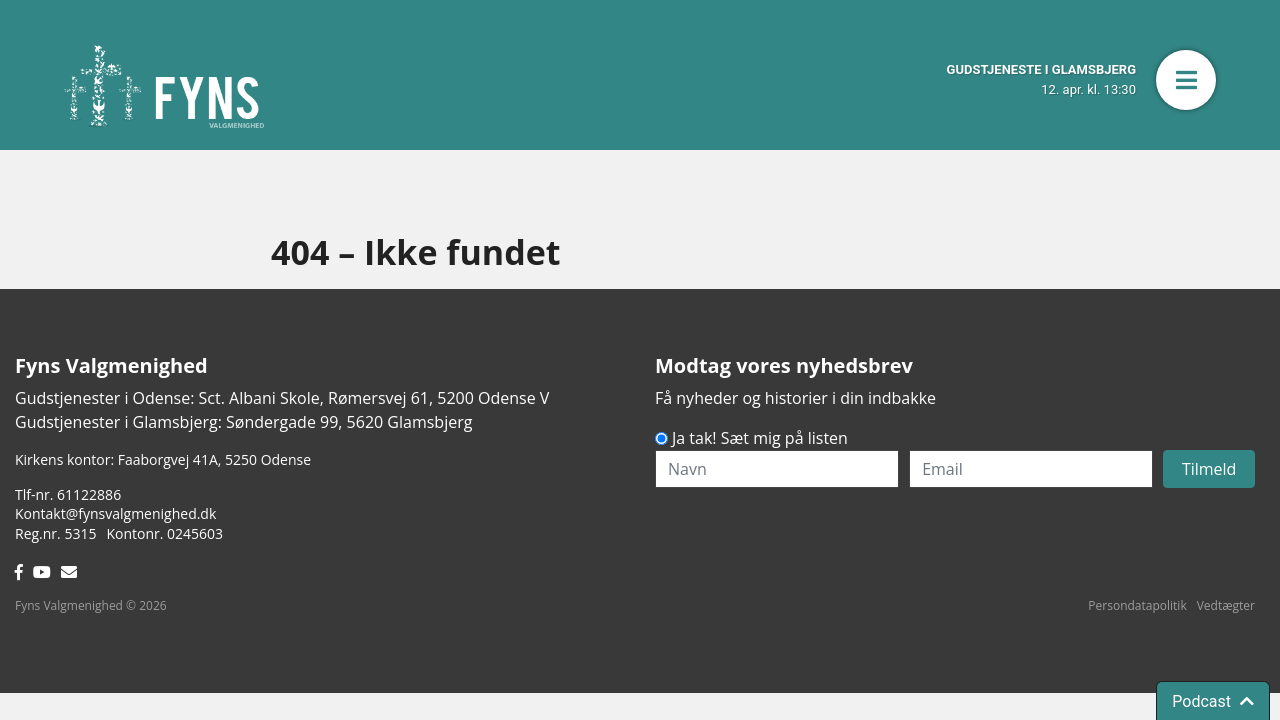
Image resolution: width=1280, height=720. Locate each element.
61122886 (89, 494)
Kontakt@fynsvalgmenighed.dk (115, 513)
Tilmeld (1209, 469)
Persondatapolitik (1137, 605)
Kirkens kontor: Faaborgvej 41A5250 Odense (163, 459)
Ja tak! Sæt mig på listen (760, 438)
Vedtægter (1226, 605)
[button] (1186, 80)
